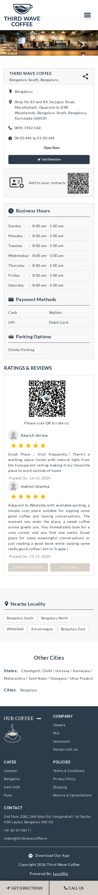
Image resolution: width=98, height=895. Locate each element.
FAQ (56, 733)
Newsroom (62, 741)
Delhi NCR (12, 787)
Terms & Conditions (69, 771)
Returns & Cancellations (72, 795)
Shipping (60, 787)
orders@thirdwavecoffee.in (25, 838)
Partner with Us (65, 749)
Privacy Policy (64, 779)
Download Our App (52, 855)
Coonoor (10, 771)
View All (70, 567)
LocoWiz (60, 873)
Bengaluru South (20, 618)
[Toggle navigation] (87, 15)
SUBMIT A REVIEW (28, 567)
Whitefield (15, 629)
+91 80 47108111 (17, 830)
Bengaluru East (73, 629)
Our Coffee (23, 718)
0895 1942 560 (27, 128)
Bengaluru (12, 779)
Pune (8, 795)
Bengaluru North (54, 618)
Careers (59, 725)
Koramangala (42, 629)
